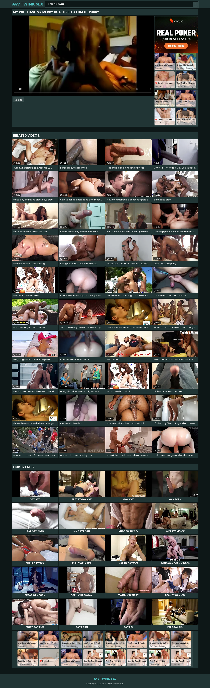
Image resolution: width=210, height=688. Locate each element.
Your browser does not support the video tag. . (83, 56)
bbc (20, 99)
